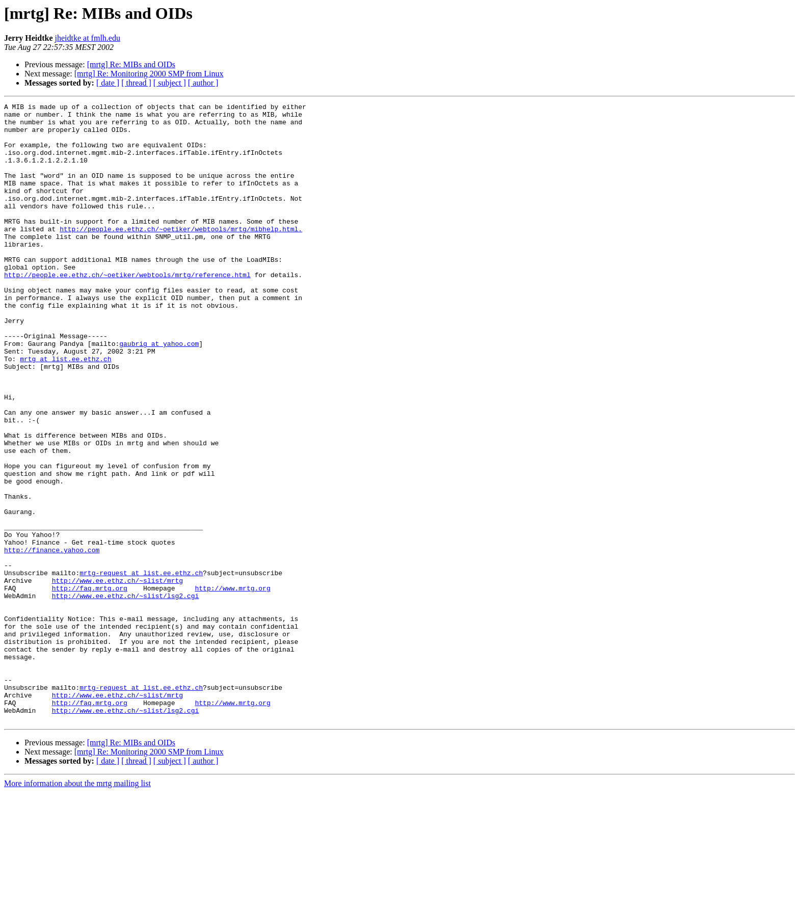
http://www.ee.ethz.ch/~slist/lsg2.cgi (125, 694)
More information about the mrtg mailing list (77, 907)
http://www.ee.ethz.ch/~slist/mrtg (117, 676)
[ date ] (107, 82)
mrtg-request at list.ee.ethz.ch (141, 667)
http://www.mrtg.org (232, 685)
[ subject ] (169, 82)
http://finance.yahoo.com (51, 639)
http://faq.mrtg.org (89, 685)
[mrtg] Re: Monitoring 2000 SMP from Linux (149, 73)
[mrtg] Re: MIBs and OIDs (131, 64)
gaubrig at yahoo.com (159, 392)
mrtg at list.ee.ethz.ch (65, 410)
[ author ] (203, 82)
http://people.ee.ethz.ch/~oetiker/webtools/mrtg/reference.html (127, 309)
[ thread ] (136, 82)
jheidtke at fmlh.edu (87, 38)
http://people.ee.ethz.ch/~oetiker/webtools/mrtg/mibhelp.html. (181, 254)
